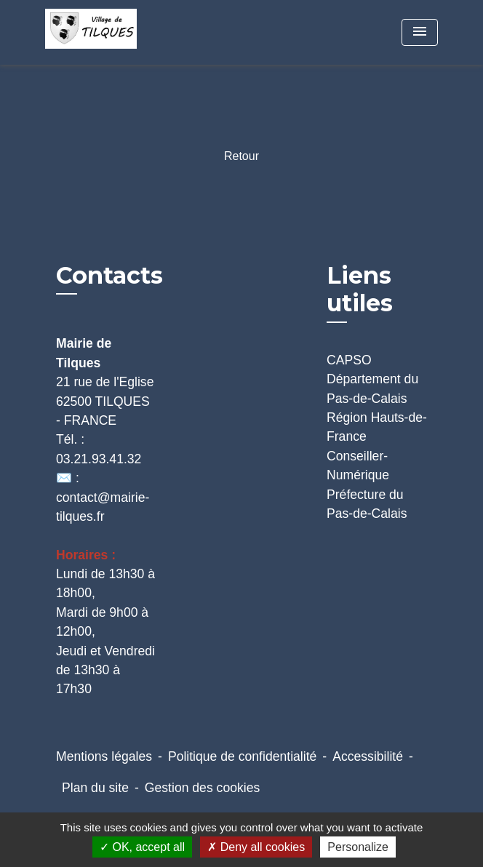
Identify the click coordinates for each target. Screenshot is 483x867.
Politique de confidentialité (242, 756)
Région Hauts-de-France (377, 427)
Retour (241, 156)
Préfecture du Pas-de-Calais (367, 504)
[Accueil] (99, 32)
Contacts (109, 275)
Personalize (357, 847)
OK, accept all (142, 847)
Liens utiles (360, 289)
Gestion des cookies (202, 787)
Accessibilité (367, 756)
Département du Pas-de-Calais (372, 388)
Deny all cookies (256, 847)
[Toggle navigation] (420, 32)
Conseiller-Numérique (358, 465)
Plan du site (95, 787)
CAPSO (349, 360)
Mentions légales (104, 756)
